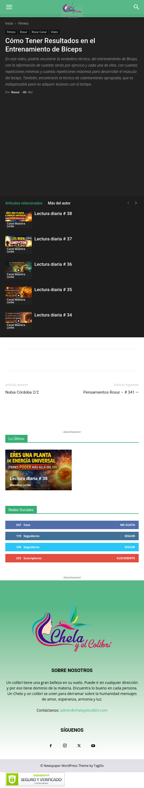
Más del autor (59, 203)
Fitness (23, 23)
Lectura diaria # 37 (53, 238)
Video (54, 32)
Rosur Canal (39, 32)
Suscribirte (126, 558)
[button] (9, 7)
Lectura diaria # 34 (53, 315)
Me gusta (127, 525)
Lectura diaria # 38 (53, 213)
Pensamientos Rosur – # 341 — (111, 392)
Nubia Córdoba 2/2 (22, 392)
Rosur (23, 32)
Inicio (9, 23)
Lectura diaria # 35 (53, 289)
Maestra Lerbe (20, 485)
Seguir (130, 536)
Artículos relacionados (24, 203)
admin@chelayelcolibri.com (83, 710)
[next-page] (136, 203)
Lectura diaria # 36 (53, 264)
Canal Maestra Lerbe (16, 225)
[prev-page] (128, 203)
